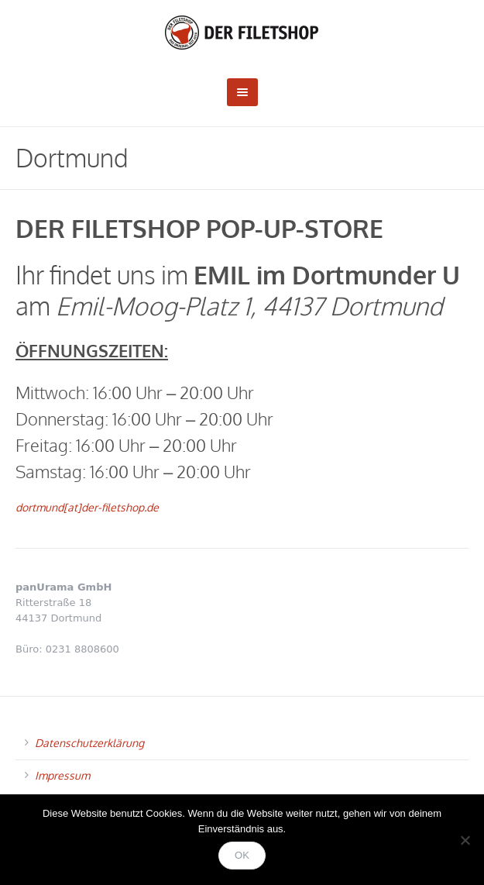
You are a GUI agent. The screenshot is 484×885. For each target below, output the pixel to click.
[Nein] (464, 840)
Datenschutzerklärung (89, 742)
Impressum (62, 775)
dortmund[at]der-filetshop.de (87, 507)
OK (242, 855)
